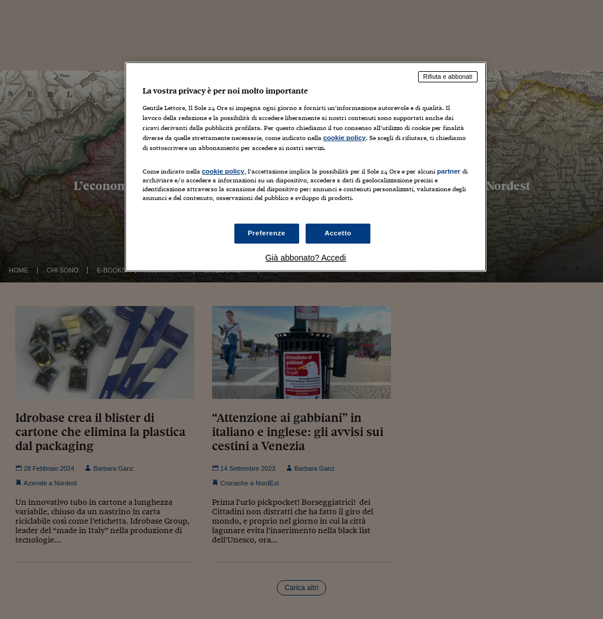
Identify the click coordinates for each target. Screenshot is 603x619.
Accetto (338, 233)
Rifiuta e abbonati (448, 76)
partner (448, 171)
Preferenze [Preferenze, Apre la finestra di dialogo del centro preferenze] (267, 233)
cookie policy (344, 137)
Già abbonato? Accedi (305, 257)
